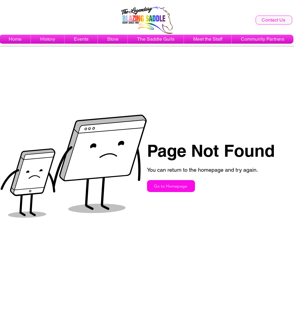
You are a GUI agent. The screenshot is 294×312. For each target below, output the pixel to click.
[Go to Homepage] (171, 186)
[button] (81, 39)
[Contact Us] (274, 20)
